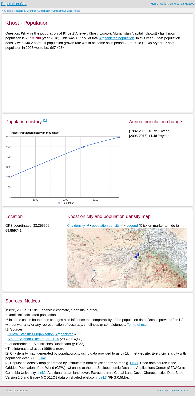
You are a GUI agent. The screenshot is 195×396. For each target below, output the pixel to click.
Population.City (14, 4)
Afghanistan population (116, 38)
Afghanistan (44, 11)
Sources (176, 390)
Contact (185, 390)
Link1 (134, 363)
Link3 (103, 377)
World (163, 3)
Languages (187, 3)
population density (106, 225)
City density (76, 225)
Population (19, 11)
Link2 (42, 373)
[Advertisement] (97, 80)
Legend (132, 225)
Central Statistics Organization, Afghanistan (41, 334)
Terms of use (137, 325)
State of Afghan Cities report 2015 (33, 339)
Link (42, 358)
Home (154, 3)
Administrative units (62, 11)
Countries (173, 3)
